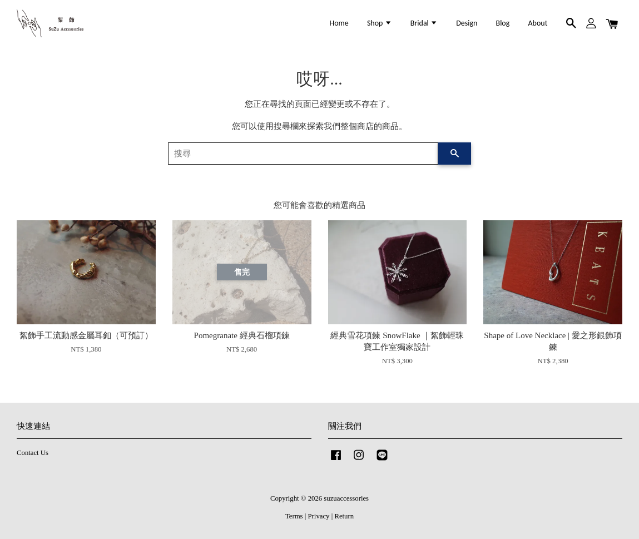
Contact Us (32, 453)
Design (466, 23)
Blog (503, 23)
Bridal (424, 23)
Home (339, 23)
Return (344, 516)
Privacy (319, 516)
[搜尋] (303, 153)
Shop (379, 23)
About (538, 23)
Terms (294, 516)
